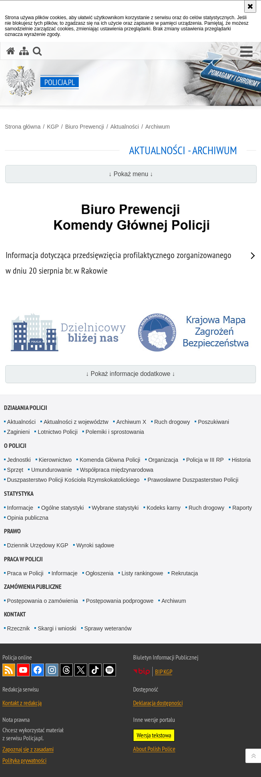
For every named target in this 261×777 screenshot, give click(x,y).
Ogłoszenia (100, 573)
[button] (246, 52)
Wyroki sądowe (95, 545)
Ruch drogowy (172, 422)
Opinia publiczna (28, 518)
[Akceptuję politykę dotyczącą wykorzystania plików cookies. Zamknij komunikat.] (250, 6)
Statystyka (19, 493)
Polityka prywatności (24, 760)
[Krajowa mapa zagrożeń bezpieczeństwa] (196, 332)
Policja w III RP (205, 460)
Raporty (242, 508)
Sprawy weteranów (107, 628)
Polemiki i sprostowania (115, 432)
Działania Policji (25, 407)
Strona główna (23, 126)
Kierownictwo (55, 460)
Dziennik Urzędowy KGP (37, 545)
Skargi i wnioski (57, 628)
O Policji (15, 445)
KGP (53, 126)
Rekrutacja (184, 573)
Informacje (20, 508)
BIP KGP (163, 672)
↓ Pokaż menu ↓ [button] (131, 174)
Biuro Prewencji (84, 126)
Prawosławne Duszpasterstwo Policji (192, 480)
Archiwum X (131, 422)
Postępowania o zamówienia (42, 601)
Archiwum (157, 126)
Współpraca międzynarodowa (116, 470)
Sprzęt (15, 470)
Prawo (12, 531)
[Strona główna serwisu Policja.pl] (10, 51)
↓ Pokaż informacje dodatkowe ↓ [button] (130, 373)
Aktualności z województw (76, 422)
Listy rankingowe (142, 573)
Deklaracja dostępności (158, 703)
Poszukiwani (213, 422)
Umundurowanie (51, 470)
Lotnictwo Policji (58, 432)
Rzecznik (18, 628)
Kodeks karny (164, 508)
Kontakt (15, 614)
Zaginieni (18, 432)
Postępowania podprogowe (119, 601)
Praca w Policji (23, 559)
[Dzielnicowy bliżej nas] (69, 332)
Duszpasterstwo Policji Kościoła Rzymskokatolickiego (73, 480)
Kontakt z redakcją (22, 703)
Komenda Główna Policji (110, 460)
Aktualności (124, 126)
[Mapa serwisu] (24, 51)
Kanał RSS (8, 670)
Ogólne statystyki (62, 508)
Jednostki (19, 460)
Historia (241, 460)
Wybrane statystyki (115, 508)
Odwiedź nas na (23, 670)
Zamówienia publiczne (33, 586)
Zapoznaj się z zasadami (28, 749)
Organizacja (163, 460)
